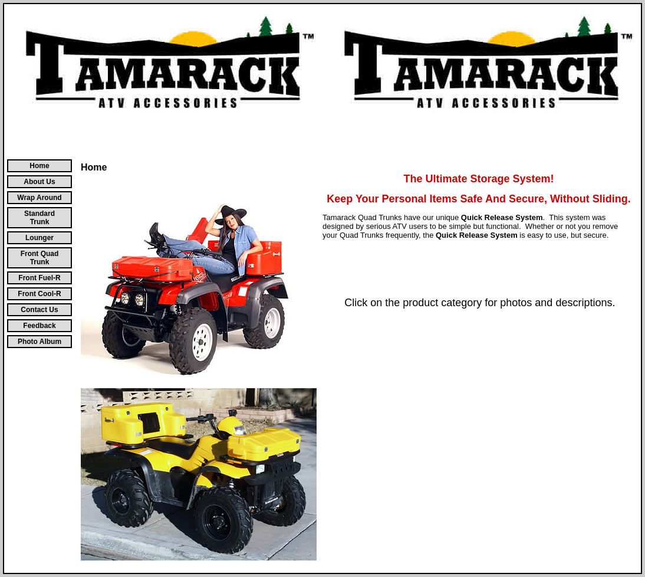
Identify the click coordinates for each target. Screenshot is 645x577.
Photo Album (39, 341)
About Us (39, 182)
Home (39, 166)
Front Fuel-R (39, 278)
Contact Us (39, 310)
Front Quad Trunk (40, 258)
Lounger (39, 238)
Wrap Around (39, 198)
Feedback (39, 326)
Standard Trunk (39, 217)
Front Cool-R (39, 294)
